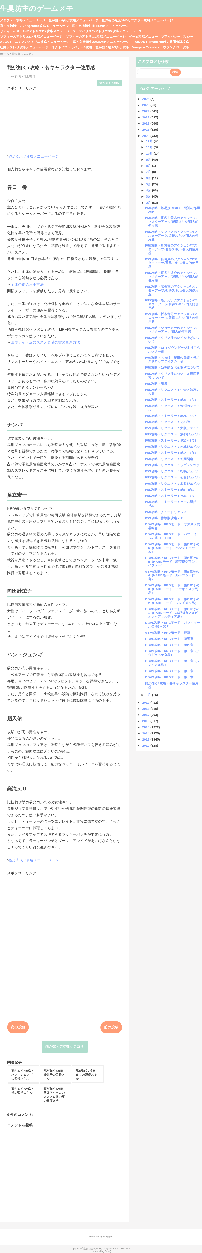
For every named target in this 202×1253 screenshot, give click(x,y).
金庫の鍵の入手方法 (27, 285)
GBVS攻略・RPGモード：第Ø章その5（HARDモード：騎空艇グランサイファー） (172, 561)
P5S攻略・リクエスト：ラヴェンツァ (172, 465)
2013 (146, 739)
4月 (149, 190)
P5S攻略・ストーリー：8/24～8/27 (170, 416)
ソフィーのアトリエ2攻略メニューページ (96, 36)
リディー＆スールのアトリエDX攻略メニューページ (38, 31)
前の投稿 (111, 1027)
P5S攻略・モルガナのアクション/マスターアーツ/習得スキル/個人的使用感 (171, 304)
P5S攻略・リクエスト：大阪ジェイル (172, 428)
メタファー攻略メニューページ (22, 20)
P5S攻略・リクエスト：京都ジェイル (172, 434)
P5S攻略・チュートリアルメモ (167, 512)
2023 (146, 117)
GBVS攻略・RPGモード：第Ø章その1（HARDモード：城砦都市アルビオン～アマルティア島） (172, 612)
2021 (146, 129)
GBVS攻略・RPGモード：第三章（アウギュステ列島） (172, 653)
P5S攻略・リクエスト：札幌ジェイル (172, 471)
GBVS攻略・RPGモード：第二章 (169, 671)
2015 (146, 727)
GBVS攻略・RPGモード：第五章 (169, 639)
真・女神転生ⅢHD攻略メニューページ (100, 26)
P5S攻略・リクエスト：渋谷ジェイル (172, 483)
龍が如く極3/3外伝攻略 (112, 47)
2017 (146, 715)
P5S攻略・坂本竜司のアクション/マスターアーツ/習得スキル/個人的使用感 (171, 317)
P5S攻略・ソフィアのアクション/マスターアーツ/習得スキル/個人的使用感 (171, 235)
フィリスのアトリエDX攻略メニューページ (110, 31)
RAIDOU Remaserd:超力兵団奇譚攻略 (160, 42)
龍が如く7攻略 (109, 83)
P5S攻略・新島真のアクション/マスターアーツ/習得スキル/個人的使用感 (171, 262)
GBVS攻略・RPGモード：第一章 (169, 677)
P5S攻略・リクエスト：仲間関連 (169, 459)
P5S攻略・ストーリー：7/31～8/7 (169, 496)
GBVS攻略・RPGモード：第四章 (169, 645)
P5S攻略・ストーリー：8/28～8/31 (170, 399)
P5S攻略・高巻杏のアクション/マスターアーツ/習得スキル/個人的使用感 (171, 290)
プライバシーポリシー (177, 36)
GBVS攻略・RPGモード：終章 (167, 632)
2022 (146, 123)
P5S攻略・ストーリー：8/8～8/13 (169, 489)
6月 (149, 178)
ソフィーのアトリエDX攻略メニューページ (31, 36)
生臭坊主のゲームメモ (36, 8)
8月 (149, 165)
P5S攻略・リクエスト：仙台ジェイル (172, 477)
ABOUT (6, 42)
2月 (149, 202)
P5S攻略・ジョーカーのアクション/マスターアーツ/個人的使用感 (171, 329)
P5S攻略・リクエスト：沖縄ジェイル (172, 446)
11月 (150, 147)
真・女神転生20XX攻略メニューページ (101, 42)
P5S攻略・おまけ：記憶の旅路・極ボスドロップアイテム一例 (172, 359)
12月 (150, 141)
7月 (149, 172)
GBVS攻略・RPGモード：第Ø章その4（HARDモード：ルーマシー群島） (172, 575)
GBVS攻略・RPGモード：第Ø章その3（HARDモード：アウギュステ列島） (172, 589)
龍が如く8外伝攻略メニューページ (73, 20)
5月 (149, 184)
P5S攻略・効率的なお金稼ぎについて (172, 367)
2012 (146, 745)
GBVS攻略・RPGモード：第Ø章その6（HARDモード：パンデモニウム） (172, 547)
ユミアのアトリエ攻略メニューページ (42, 42)
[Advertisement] (64, 120)
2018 (146, 708)
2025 (146, 105)
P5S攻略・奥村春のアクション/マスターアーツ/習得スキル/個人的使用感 (171, 249)
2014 (146, 733)
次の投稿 (18, 1027)
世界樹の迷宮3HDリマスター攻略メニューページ (137, 20)
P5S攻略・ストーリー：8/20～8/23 (170, 440)
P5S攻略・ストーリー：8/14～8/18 (170, 452)
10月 (150, 153)
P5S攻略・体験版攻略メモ (164, 518)
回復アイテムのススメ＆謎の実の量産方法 (45, 342)
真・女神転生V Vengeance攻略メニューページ (34, 26)
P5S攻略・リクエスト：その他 (167, 422)
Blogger (107, 1236)
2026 (146, 99)
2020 (146, 136)
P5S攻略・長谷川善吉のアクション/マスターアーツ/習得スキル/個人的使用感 (171, 221)
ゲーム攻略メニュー (143, 36)
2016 (146, 721)
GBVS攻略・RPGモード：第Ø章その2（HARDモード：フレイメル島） (172, 601)
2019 (146, 702)
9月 (149, 159)
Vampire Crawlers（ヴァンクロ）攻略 (160, 47)
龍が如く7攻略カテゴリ (64, 1047)
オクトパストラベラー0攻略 (72, 47)
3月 (149, 196)
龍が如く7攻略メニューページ (34, 156)
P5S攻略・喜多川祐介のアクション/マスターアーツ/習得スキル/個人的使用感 (171, 276)
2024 (146, 111)
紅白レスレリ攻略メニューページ (24, 47)
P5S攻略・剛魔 (156, 383)
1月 (149, 695)
